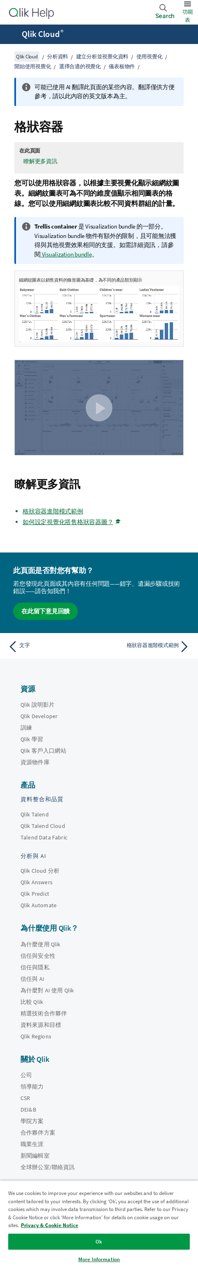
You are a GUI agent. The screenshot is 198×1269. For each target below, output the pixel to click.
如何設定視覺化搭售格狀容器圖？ (68, 522)
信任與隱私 (35, 967)
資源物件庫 (35, 762)
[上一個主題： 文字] (51, 646)
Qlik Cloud (43, 34)
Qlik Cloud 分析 (39, 870)
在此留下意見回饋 (45, 611)
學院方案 (32, 1121)
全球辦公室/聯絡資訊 (47, 1167)
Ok (99, 1241)
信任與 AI (32, 978)
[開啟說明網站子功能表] (11, 35)
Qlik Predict (34, 893)
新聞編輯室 (35, 1155)
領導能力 (32, 1086)
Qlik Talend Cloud (42, 826)
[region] (99, 1224)
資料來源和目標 (40, 1025)
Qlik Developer (38, 716)
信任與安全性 (37, 955)
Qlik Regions (35, 1036)
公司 (26, 1075)
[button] (99, 407)
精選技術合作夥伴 (43, 1013)
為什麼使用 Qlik (40, 944)
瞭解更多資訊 (40, 161)
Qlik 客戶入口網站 (43, 750)
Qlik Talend (34, 814)
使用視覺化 (150, 56)
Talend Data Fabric (43, 837)
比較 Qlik (31, 1001)
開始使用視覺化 (32, 66)
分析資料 (57, 56)
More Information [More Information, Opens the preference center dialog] (99, 1259)
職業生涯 (32, 1144)
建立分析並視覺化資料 (102, 56)
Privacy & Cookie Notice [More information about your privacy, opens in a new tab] (49, 1225)
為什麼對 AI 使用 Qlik (47, 990)
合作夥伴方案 (37, 1132)
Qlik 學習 (31, 739)
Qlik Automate (38, 905)
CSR (25, 1098)
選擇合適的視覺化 (80, 66)
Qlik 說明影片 (37, 704)
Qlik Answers (36, 882)
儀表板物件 (122, 66)
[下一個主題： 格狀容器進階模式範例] (146, 646)
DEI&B (28, 1109)
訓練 (26, 727)
